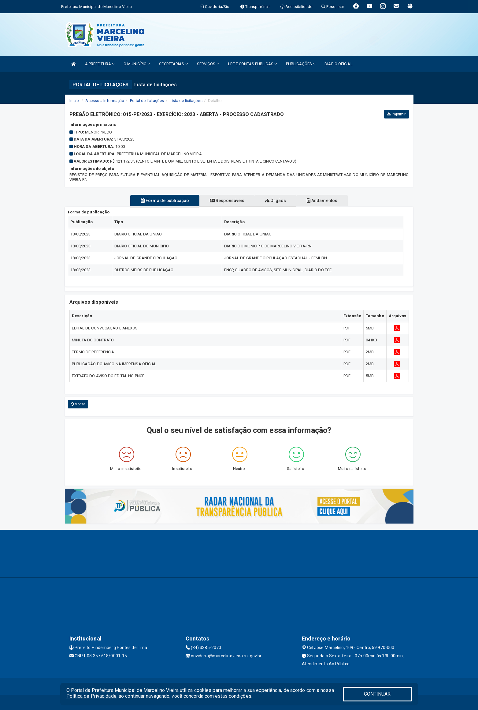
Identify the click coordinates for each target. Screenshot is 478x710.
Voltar (78, 404)
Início (74, 100)
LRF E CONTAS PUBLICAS (252, 64)
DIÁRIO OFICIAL (338, 64)
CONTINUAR (377, 694)
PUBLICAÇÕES (300, 64)
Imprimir (396, 114)
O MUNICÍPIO (137, 64)
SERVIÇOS (208, 64)
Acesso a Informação (104, 100)
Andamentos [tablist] (329, 200)
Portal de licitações (147, 100)
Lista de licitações (186, 100)
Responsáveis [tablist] (224, 200)
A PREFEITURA (99, 64)
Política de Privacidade (91, 696)
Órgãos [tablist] (278, 200)
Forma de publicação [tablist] (157, 200)
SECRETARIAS (173, 64)
